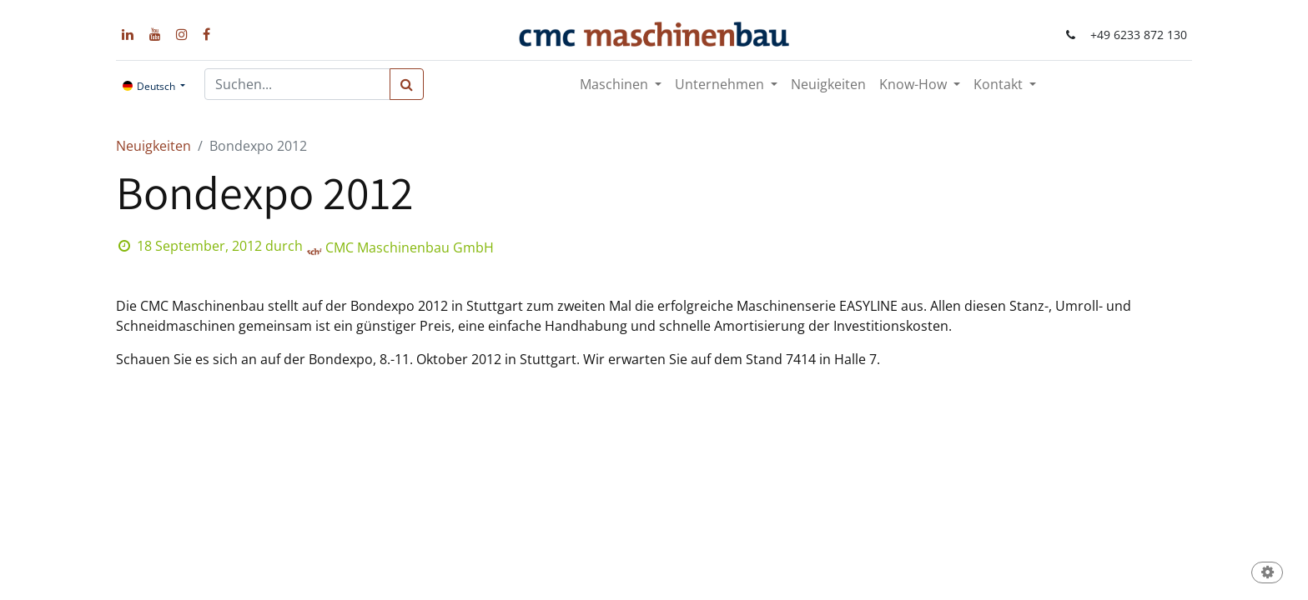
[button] (1267, 574)
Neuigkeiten (153, 146)
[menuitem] (828, 84)
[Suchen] (407, 84)
